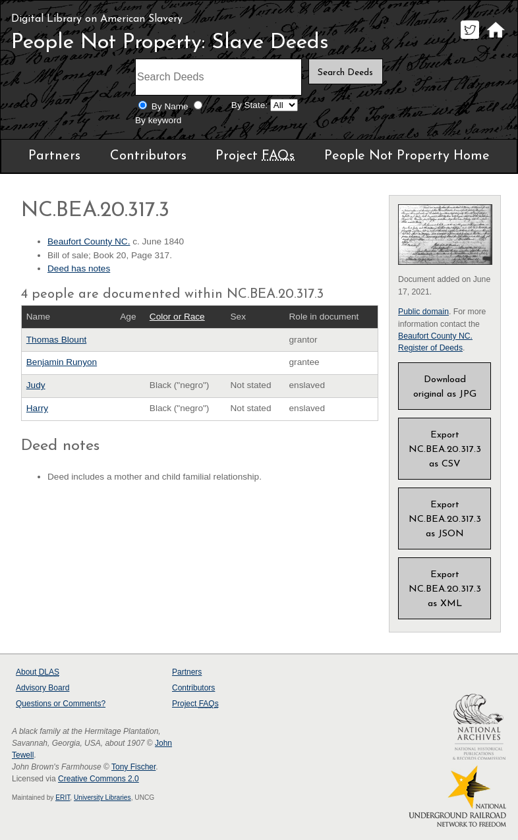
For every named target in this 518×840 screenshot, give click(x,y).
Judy (35, 385)
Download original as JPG (444, 387)
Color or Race (177, 317)
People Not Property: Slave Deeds (170, 42)
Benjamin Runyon (61, 362)
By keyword (158, 120)
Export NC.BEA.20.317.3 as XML (445, 589)
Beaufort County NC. (88, 241)
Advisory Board (42, 687)
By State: (249, 105)
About (37, 672)
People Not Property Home (407, 156)
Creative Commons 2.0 (98, 778)
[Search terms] (218, 77)
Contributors (148, 156)
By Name (170, 106)
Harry (37, 408)
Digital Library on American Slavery (97, 19)
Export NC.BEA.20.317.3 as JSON (445, 519)
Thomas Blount (56, 340)
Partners (54, 156)
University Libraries (102, 797)
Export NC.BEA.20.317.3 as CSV (445, 449)
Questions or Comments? (60, 703)
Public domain (423, 311)
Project (255, 156)
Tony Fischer (133, 766)
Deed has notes (78, 268)
